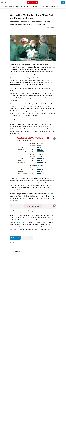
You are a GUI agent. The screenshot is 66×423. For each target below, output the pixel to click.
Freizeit (53, 6)
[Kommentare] (50, 32)
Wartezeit (47, 91)
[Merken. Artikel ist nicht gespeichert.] (54, 32)
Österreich (26, 6)
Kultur (48, 6)
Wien (10, 6)
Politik (32, 6)
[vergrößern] (54, 37)
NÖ (14, 6)
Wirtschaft (38, 6)
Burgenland (19, 6)
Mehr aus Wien (27, 238)
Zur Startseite (15, 238)
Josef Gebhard (13, 28)
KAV (43, 72)
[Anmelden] (59, 2)
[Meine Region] (5, 2)
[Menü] (2, 2)
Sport (43, 6)
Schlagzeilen (4, 6)
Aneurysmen (20, 222)
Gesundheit (59, 6)
